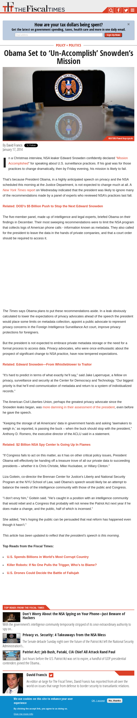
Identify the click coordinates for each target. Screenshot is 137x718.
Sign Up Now (113, 35)
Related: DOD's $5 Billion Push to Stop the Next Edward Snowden (53, 206)
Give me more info (23, 714)
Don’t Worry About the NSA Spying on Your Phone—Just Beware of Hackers (74, 615)
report (19, 190)
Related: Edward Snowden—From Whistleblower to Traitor (47, 364)
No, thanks (115, 700)
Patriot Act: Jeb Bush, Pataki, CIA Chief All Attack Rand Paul (69, 651)
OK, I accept (98, 700)
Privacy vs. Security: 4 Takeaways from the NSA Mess (64, 634)
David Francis (14, 145)
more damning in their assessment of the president (79, 407)
